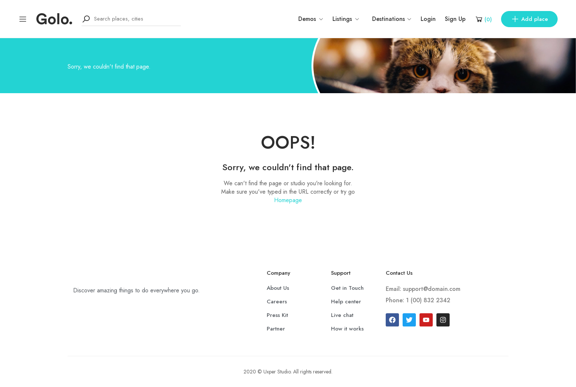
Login (428, 19)
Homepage (288, 200)
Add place (529, 19)
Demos (310, 19)
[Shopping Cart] (483, 19)
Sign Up (455, 19)
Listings (345, 19)
